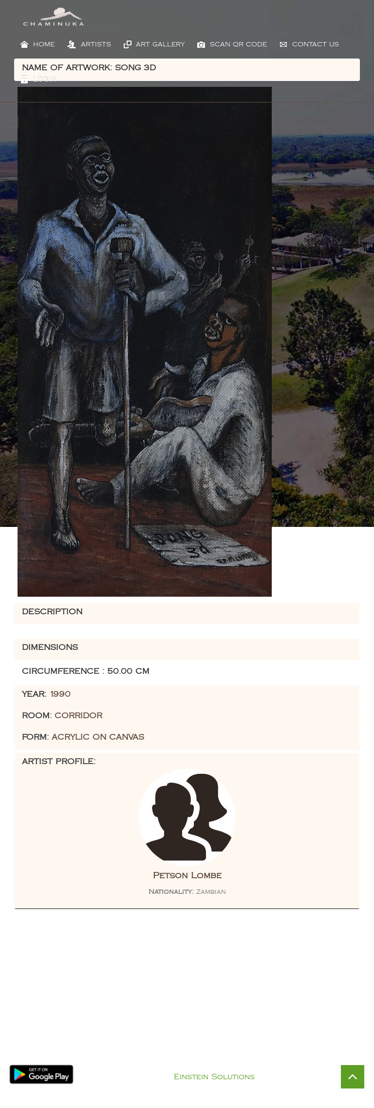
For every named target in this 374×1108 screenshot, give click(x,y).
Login (38, 79)
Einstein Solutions (214, 1077)
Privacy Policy (197, 1064)
